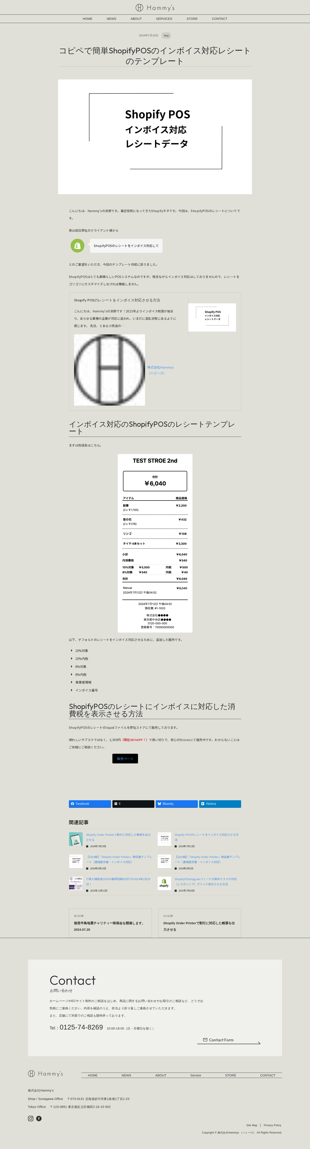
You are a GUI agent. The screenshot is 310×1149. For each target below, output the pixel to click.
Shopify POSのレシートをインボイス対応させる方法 (117, 300)
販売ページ (125, 758)
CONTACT (219, 18)
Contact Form (218, 1041)
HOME (87, 18)
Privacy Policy (272, 1126)
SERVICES (164, 18)
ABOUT (136, 18)
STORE (192, 18)
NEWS (111, 18)
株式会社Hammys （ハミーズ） (124, 370)
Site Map (251, 1126)
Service (195, 1076)
